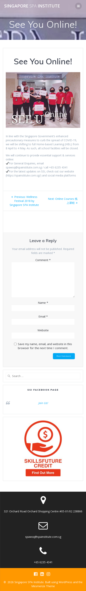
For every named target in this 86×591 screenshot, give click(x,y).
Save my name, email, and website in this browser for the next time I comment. (45, 346)
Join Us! (43, 403)
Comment (43, 260)
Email (43, 316)
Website (43, 330)
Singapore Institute (32, 6)
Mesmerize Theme (43, 586)
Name (43, 302)
